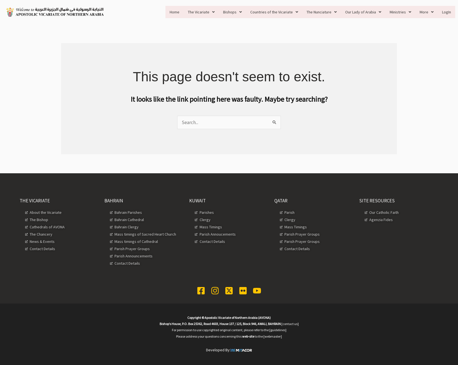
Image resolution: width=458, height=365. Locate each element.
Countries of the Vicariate (274, 12)
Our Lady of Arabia (363, 12)
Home (174, 12)
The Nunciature (322, 12)
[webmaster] (272, 336)
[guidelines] (277, 330)
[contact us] (290, 324)
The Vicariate (201, 12)
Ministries (400, 12)
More (427, 12)
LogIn (446, 12)
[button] (201, 12)
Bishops (232, 12)
